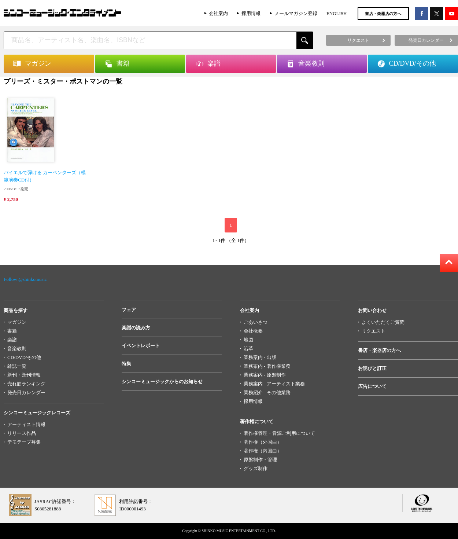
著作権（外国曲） (263, 442)
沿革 (248, 348)
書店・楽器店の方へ (383, 13)
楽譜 (12, 339)
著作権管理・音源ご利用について (279, 433)
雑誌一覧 (16, 366)
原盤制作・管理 (260, 459)
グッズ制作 (255, 468)
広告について (372, 386)
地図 (248, 339)
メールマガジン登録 (295, 13)
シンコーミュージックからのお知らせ (162, 381)
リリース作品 (21, 433)
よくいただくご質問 (383, 322)
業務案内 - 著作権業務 (267, 366)
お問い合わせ (372, 310)
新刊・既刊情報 (24, 375)
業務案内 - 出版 (260, 357)
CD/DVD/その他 (24, 357)
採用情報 (251, 13)
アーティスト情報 (26, 424)
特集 (126, 363)
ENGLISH (336, 13)
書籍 (12, 331)
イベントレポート (141, 345)
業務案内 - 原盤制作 (265, 375)
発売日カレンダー (26, 392)
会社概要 (253, 331)
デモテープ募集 (24, 442)
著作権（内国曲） (263, 451)
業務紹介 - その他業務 (267, 392)
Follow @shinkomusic (25, 279)
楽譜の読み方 (136, 327)
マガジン (16, 322)
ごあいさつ (255, 322)
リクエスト (373, 331)
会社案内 (218, 13)
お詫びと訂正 (372, 368)
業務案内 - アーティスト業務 (274, 383)
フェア (129, 309)
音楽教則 (16, 348)
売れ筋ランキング (26, 383)
